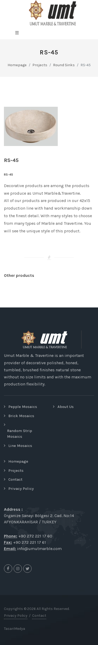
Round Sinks (64, 65)
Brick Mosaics (21, 415)
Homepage (17, 65)
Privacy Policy (21, 488)
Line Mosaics (20, 445)
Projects (16, 470)
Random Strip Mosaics (19, 433)
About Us (65, 406)
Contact (15, 479)
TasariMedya (14, 628)
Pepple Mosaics (22, 406)
